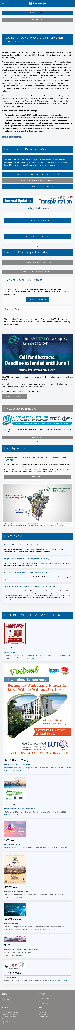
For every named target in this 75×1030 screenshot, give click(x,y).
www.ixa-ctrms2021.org (15, 396)
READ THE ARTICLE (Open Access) (37, 236)
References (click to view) (12, 137)
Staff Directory (45, 999)
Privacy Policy (42, 1012)
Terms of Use (43, 1014)
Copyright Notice (43, 1017)
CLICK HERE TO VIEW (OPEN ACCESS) (37, 220)
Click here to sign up (37, 299)
